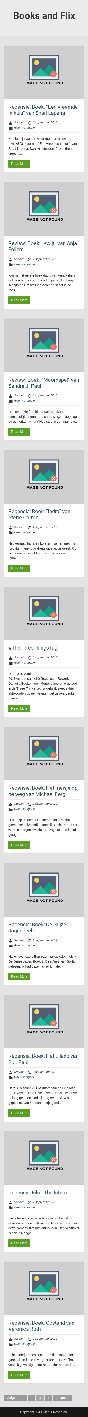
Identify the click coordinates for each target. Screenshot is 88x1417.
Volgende (62, 1398)
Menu (8, 8)
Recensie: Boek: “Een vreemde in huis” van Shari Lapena (43, 110)
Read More (19, 163)
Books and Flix (44, 15)
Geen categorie (24, 127)
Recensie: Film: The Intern (37, 1193)
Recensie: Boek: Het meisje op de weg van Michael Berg (42, 791)
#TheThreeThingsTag (32, 648)
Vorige (11, 1398)
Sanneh (19, 122)
